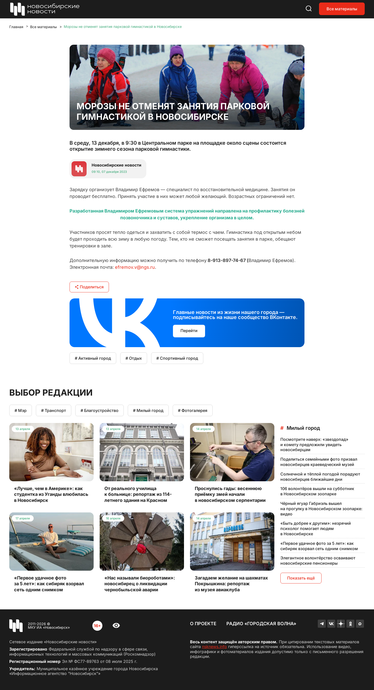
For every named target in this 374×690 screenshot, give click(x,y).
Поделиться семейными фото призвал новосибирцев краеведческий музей (318, 462)
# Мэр (21, 410)
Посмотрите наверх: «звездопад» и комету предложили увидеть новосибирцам (314, 444)
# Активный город (93, 358)
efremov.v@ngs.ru (135, 267)
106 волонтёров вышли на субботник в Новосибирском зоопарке (317, 491)
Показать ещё (301, 577)
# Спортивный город (177, 358)
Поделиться (89, 286)
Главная (16, 27)
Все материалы (342, 8)
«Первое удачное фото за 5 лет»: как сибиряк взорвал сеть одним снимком (319, 546)
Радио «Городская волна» (261, 623)
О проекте (203, 623)
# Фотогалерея (192, 410)
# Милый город (148, 410)
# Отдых (134, 358)
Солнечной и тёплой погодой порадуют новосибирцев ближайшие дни (320, 476)
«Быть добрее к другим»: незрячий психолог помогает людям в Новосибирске (315, 528)
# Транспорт (53, 410)
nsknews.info (214, 646)
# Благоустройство (99, 410)
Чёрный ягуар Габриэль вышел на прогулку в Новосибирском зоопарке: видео (321, 508)
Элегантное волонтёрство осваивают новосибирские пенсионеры (317, 560)
